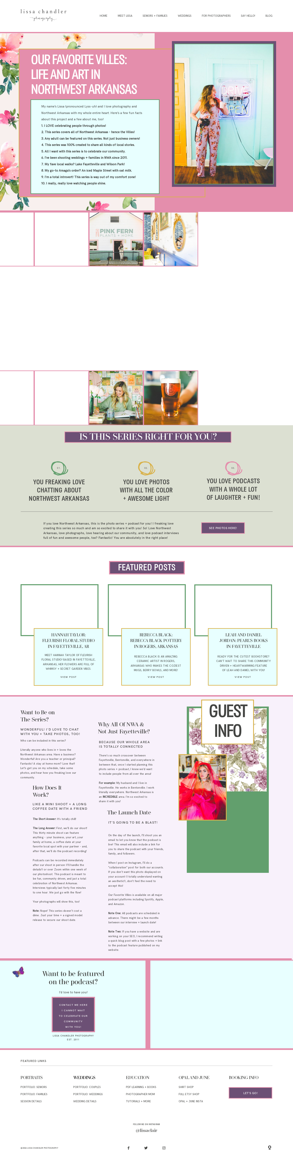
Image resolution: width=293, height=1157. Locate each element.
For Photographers (216, 16)
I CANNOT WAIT (73, 1010)
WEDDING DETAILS (84, 1101)
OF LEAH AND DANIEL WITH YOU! (243, 670)
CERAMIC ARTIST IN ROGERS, (156, 661)
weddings (78, 158)
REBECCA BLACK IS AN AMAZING (155, 656)
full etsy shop (189, 1094)
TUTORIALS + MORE (138, 1101)
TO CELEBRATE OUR (73, 1015)
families (94, 158)
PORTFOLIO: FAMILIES (34, 1094)
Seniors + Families (155, 16)
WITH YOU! (73, 1026)
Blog (269, 16)
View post (68, 676)
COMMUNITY (73, 1021)
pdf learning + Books (141, 1087)
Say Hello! (248, 16)
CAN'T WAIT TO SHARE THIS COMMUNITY (243, 661)
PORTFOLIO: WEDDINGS (88, 1094)
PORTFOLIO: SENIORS (34, 1087)
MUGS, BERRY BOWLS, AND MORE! (156, 670)
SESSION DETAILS (31, 1101)
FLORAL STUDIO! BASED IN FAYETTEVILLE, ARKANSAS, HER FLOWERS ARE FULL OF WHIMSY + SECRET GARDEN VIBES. (68, 664)
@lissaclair (146, 1131)
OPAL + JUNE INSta (191, 1101)
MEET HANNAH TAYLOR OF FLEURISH (68, 655)
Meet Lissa (125, 16)
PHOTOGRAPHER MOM (140, 1094)
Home (103, 16)
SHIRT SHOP (186, 1087)
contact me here (73, 1004)
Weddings (184, 16)
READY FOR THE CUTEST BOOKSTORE (243, 656)
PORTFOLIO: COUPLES (87, 1087)
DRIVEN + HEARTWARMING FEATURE (243, 665)
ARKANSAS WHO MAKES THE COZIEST (156, 665)
